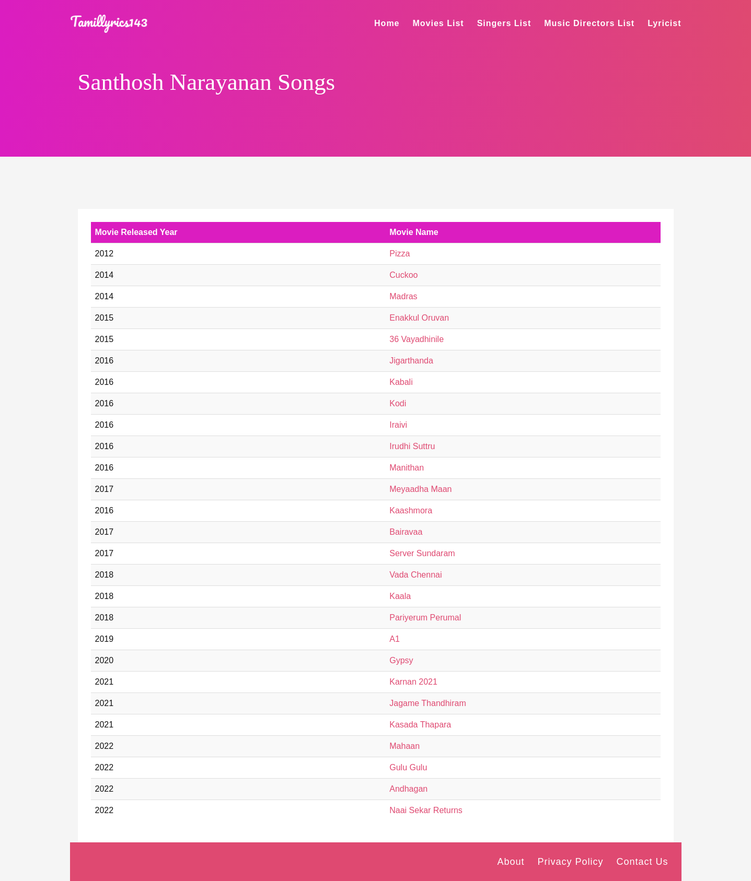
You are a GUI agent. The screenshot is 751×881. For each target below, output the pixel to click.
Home (386, 23)
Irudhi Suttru (412, 446)
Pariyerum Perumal (425, 617)
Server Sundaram (422, 553)
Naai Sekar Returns (426, 810)
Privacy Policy (570, 861)
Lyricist (664, 23)
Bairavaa (405, 531)
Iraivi (398, 424)
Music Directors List (589, 23)
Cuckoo (403, 275)
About (510, 861)
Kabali (400, 382)
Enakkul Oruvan (419, 317)
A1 (394, 639)
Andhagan (408, 788)
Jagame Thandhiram (427, 703)
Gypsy (401, 660)
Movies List (438, 23)
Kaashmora (410, 510)
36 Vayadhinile (416, 339)
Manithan (406, 467)
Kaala (400, 596)
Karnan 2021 (413, 681)
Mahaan (404, 746)
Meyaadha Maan (420, 489)
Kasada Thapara (420, 724)
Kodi (397, 403)
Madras (403, 296)
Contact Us (642, 861)
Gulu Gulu (408, 767)
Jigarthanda (411, 360)
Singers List (504, 23)
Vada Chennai (415, 574)
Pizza (399, 253)
